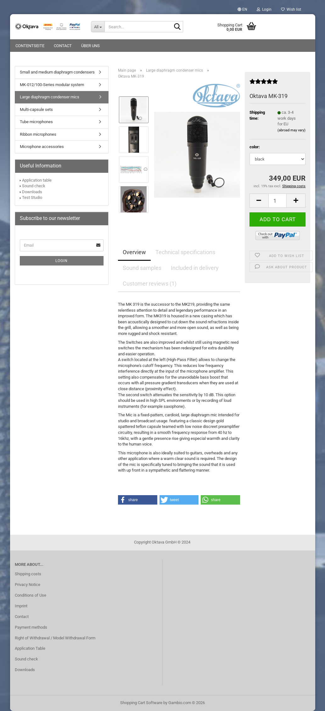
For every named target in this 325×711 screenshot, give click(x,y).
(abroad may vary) (291, 130)
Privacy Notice (27, 584)
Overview (134, 252)
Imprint (21, 606)
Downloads (32, 191)
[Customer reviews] (263, 84)
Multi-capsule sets (36, 109)
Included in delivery (195, 268)
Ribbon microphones (38, 134)
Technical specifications (185, 252)
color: (254, 147)
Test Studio (32, 197)
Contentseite (29, 45)
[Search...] (97, 26)
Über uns (90, 45)
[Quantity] (277, 201)
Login (61, 261)
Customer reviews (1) (150, 283)
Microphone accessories (42, 146)
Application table (37, 180)
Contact (63, 45)
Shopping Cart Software (141, 702)
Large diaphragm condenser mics (49, 97)
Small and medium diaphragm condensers (57, 72)
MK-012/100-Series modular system (52, 84)
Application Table (30, 648)
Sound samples (142, 268)
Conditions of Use (30, 595)
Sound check (33, 185)
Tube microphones (36, 121)
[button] (242, 9)
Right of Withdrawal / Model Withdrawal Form (55, 638)
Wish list (291, 9)
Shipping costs (28, 574)
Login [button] (264, 9)
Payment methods (31, 627)
